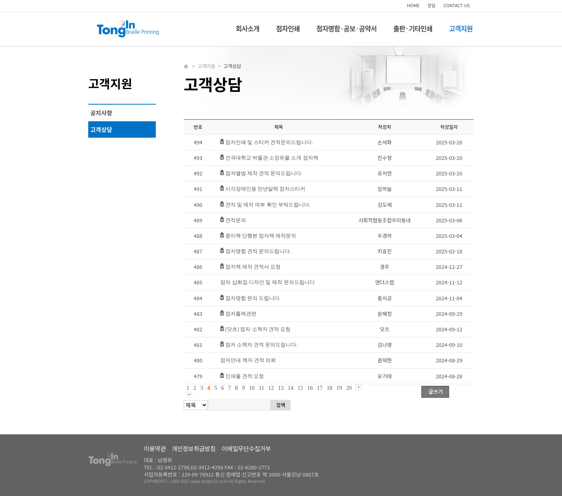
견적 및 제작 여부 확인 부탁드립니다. (268, 205)
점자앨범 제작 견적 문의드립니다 (263, 173)
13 (280, 388)
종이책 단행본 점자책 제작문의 (261, 236)
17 (319, 388)
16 (310, 388)
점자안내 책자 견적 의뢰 (248, 360)
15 (300, 388)
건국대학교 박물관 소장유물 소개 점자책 (271, 158)
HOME (413, 5)
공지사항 (101, 113)
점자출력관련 (240, 314)
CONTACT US (457, 5)
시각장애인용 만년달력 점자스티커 (265, 189)
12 (271, 388)
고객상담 (101, 129)
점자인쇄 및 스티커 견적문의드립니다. (269, 142)
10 (252, 388)
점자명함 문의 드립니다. (253, 298)
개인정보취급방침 (193, 448)
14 (290, 388)
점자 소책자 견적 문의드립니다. (261, 345)
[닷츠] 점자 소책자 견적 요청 (258, 329)
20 (349, 388)
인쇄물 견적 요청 (244, 376)
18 (329, 388)
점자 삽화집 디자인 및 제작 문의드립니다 (267, 282)
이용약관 (155, 448)
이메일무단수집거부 (246, 448)
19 (339, 388)
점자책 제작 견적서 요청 (253, 267)
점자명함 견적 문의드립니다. (258, 251)
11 (261, 388)
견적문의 (235, 220)
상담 (432, 5)
